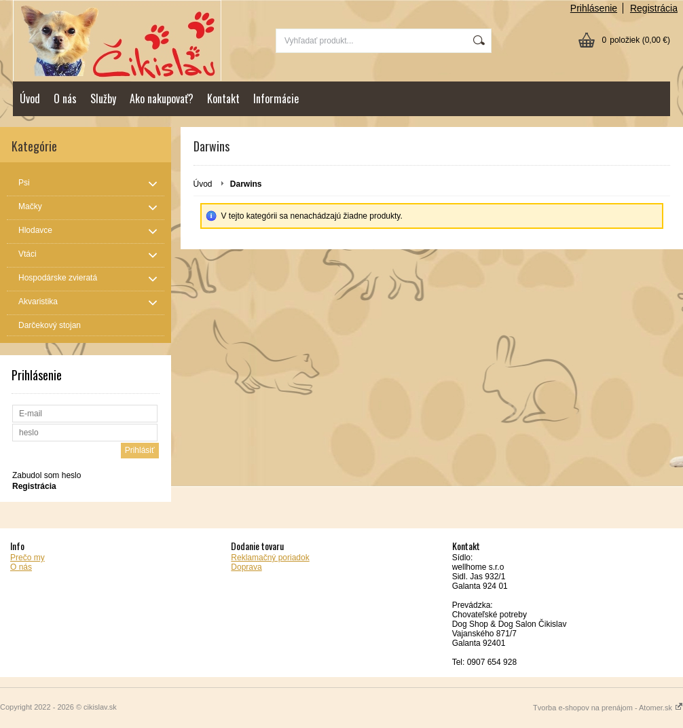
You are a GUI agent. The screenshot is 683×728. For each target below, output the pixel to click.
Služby (103, 98)
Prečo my (27, 557)
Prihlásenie (593, 8)
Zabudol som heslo (46, 475)
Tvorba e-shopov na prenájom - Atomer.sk (608, 708)
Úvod (30, 98)
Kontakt (223, 98)
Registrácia (654, 8)
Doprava (246, 567)
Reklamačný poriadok (270, 557)
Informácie (276, 98)
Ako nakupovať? (161, 98)
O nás (65, 98)
